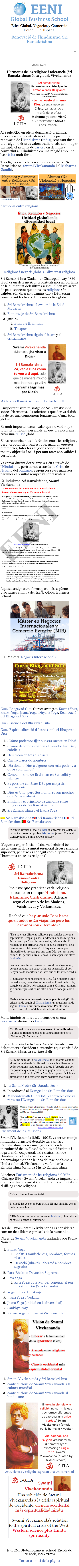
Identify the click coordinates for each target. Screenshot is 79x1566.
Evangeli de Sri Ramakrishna (52, 1091)
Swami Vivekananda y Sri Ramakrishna (37, 1379)
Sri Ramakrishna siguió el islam (31, 335)
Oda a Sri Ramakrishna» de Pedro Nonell (33, 401)
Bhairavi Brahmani (28, 323)
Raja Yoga (14, 1278)
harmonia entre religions (19, 206)
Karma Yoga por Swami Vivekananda (35, 1313)
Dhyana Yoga (48, 712)
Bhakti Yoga (9, 712)
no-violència (41, 1059)
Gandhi (41, 1021)
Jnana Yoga (28, 712)
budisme (25, 470)
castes (39, 147)
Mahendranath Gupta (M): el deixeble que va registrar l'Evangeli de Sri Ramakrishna (41, 1098)
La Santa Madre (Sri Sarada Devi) (32, 1086)
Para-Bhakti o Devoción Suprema (33, 1273)
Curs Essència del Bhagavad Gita (25, 723)
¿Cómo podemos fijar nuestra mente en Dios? (41, 741)
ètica (11, 155)
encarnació (8, 1021)
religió (20, 434)
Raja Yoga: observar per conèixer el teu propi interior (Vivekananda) (43, 1284)
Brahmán (15, 958)
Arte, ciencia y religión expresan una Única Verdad (39, 1472)
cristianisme (16, 338)
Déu (44, 829)
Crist (59, 467)
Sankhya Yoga (17, 1308)
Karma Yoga (68, 709)
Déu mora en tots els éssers (28, 755)
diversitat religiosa (61, 272)
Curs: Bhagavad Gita (15, 709)
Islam (6, 470)
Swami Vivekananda (39, 166)
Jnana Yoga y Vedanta (23, 1297)
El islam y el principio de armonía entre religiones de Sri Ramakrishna (37, 803)
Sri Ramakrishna (18, 818)
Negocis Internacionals (38, 657)
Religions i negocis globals (24, 272)
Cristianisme (43, 1002)
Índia (46, 140)
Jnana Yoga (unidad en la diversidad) (34, 1303)
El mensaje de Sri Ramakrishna (31, 314)
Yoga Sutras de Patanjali (25, 1292)
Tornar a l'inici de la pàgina (39, 1561)
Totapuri (21, 329)
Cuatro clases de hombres (26, 760)
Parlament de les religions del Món (43, 1175)
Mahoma (48, 833)
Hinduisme (31, 140)
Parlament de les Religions (20, 1131)
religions (53, 290)
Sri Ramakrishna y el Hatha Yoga (32, 810)
